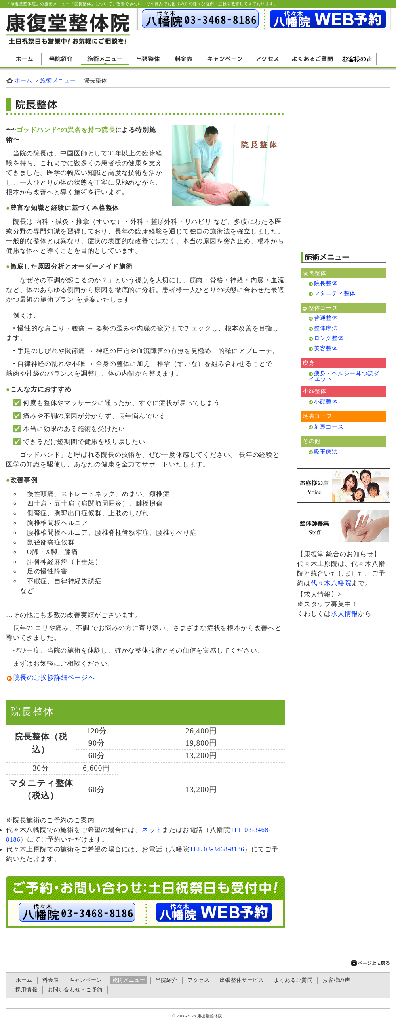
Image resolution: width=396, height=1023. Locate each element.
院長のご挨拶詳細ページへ (54, 677)
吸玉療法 (326, 451)
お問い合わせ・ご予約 (75, 990)
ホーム (25, 59)
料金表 (184, 59)
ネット (152, 829)
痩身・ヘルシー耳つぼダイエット (344, 376)
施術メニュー (105, 59)
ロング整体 (329, 338)
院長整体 (32, 737)
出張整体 (148, 59)
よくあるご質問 (312, 59)
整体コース (323, 308)
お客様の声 (357, 59)
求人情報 (344, 613)
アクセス (267, 59)
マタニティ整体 (41, 783)
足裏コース (329, 426)
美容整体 (326, 348)
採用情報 (26, 990)
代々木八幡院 (331, 583)
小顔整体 (326, 401)
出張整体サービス (242, 980)
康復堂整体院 (210, 1016)
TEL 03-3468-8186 (217, 849)
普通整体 (326, 318)
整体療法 (326, 328)
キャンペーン (225, 59)
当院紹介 (61, 59)
